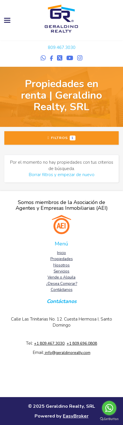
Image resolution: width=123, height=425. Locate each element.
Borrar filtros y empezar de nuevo (61, 175)
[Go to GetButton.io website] (109, 419)
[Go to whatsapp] (109, 408)
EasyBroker (75, 416)
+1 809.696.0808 (82, 343)
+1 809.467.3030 (49, 343)
